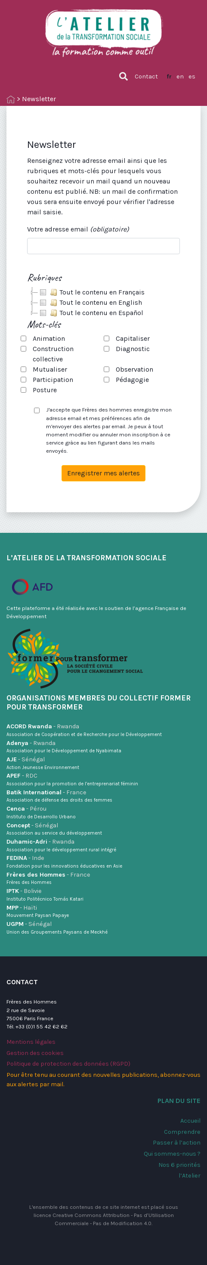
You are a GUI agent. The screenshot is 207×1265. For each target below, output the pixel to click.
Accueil (190, 1120)
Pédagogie (132, 380)
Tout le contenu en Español (90, 313)
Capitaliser (133, 338)
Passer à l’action (177, 1142)
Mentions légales (31, 1042)
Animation (49, 338)
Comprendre (182, 1132)
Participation (53, 380)
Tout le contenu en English (90, 302)
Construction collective (53, 354)
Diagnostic (133, 349)
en (180, 76)
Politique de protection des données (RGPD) (68, 1063)
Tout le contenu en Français (91, 292)
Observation (134, 369)
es (191, 76)
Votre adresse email (78, 229)
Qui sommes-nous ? (172, 1153)
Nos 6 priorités (179, 1165)
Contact (146, 76)
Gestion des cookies (35, 1053)
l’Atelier (190, 1175)
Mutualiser (50, 369)
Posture (45, 390)
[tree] (103, 302)
